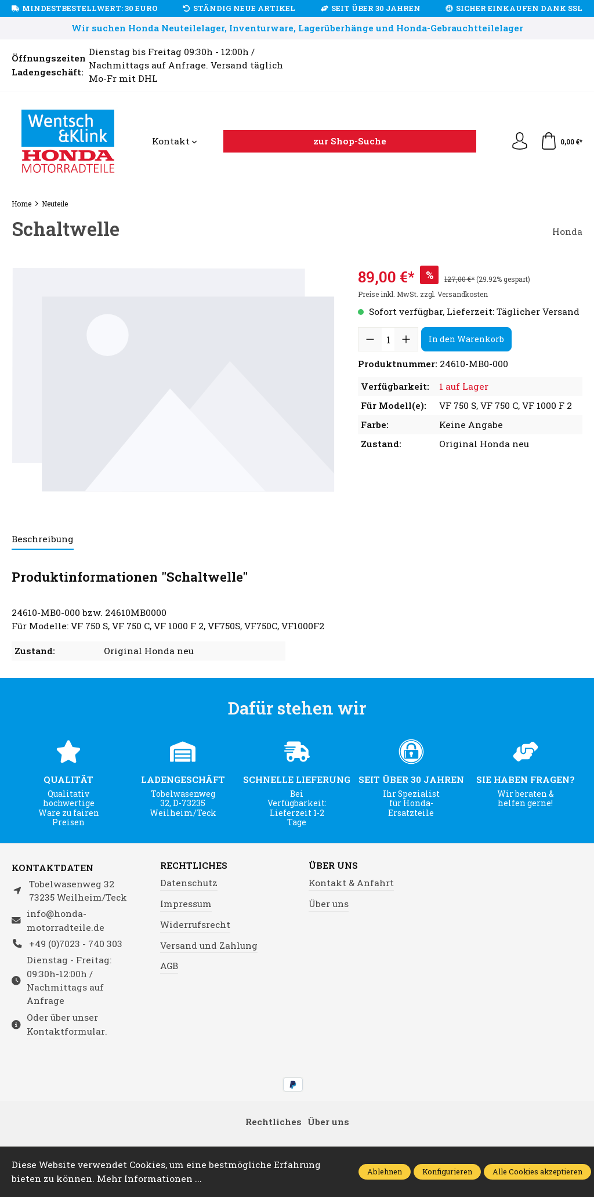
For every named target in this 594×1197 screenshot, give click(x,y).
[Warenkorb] (561, 141)
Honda (567, 231)
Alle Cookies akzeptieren (537, 1171)
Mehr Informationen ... (149, 1178)
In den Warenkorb (466, 338)
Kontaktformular (66, 1031)
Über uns (333, 865)
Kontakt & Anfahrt (351, 882)
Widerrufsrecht (195, 924)
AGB (169, 965)
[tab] (43, 539)
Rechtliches (193, 865)
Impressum (186, 903)
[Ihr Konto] (519, 141)
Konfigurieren (447, 1171)
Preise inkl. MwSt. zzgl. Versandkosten (423, 294)
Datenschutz (189, 882)
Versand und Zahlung (209, 945)
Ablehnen (384, 1171)
